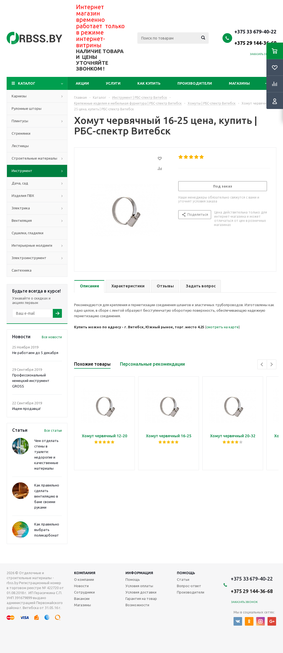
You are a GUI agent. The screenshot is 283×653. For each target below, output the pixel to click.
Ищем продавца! (26, 408)
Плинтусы (20, 121)
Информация (139, 573)
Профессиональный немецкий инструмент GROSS (30, 380)
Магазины (239, 83)
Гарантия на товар (141, 598)
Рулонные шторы (26, 108)
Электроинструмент (29, 258)
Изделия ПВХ (23, 195)
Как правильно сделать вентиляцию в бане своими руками (46, 496)
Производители (194, 83)
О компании (84, 579)
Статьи (183, 579)
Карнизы (19, 96)
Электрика (21, 208)
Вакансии (82, 598)
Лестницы (20, 146)
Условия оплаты (139, 586)
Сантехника (22, 270)
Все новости (52, 337)
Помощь (186, 573)
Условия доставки (140, 592)
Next (271, 364)
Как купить (149, 83)
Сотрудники (84, 592)
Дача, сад (20, 183)
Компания (84, 573)
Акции (82, 83)
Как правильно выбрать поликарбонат (46, 529)
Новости (81, 586)
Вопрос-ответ (189, 586)
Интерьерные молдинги (32, 245)
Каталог (26, 83)
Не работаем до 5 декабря (35, 353)
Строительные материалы (34, 158)
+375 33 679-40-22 (255, 37)
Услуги (113, 83)
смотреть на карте (222, 327)
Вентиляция (22, 220)
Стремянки (21, 133)
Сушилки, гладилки (27, 233)
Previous (262, 364)
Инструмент (22, 171)
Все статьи (53, 430)
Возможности (137, 605)
